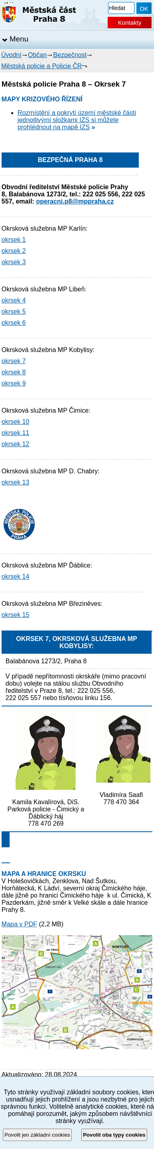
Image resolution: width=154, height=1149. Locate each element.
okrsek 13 (15, 482)
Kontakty (129, 22)
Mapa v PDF (19, 924)
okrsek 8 (14, 372)
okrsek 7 (14, 361)
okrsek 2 (14, 250)
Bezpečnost (70, 54)
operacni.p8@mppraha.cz (75, 201)
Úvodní (11, 54)
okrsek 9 (14, 383)
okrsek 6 (14, 322)
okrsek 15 (15, 614)
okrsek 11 (15, 432)
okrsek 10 (15, 421)
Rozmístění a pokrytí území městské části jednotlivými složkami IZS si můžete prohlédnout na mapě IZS (77, 120)
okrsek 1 (14, 239)
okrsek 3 (14, 262)
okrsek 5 (14, 311)
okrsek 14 (15, 576)
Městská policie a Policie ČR (41, 66)
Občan (37, 54)
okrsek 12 (15, 444)
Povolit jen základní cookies (37, 1135)
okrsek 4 (14, 300)
